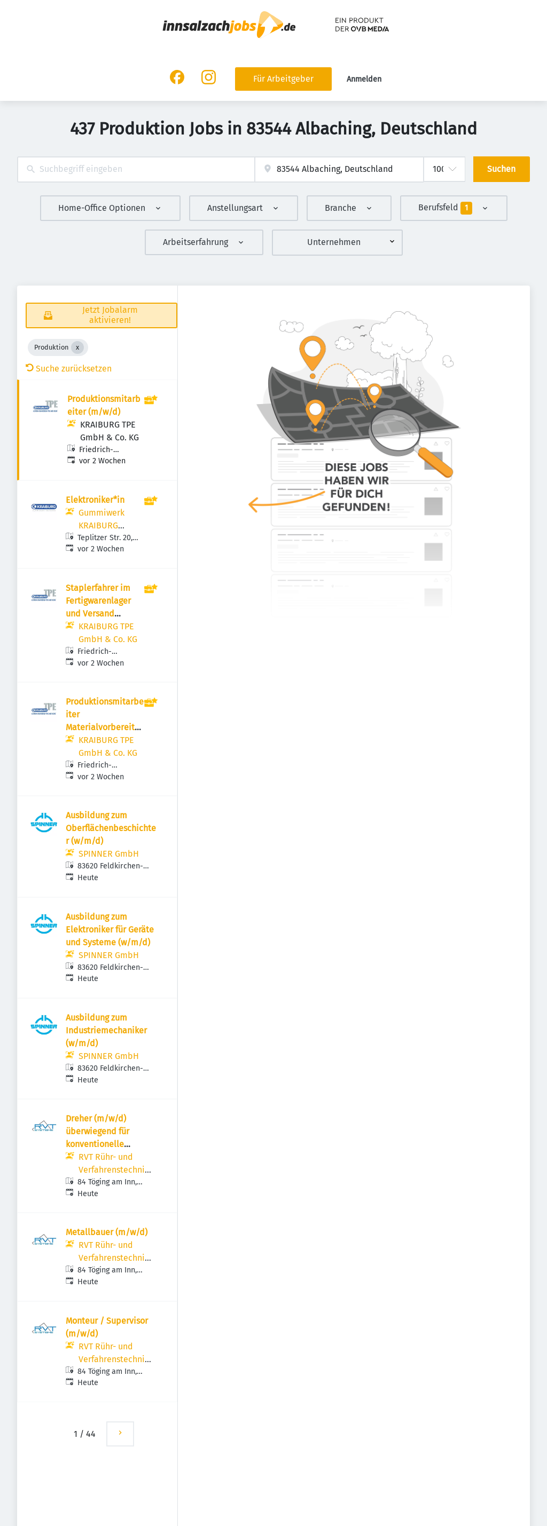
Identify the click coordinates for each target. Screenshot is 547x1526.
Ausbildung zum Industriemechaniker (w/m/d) (106, 1030)
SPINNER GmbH (109, 854)
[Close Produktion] (77, 347)
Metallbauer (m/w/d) (106, 1232)
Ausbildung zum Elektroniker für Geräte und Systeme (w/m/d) (110, 929)
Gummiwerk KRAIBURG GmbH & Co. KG (108, 525)
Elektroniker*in (95, 500)
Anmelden (364, 79)
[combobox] (136, 169)
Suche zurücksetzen (69, 368)
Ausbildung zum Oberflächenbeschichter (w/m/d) (111, 828)
